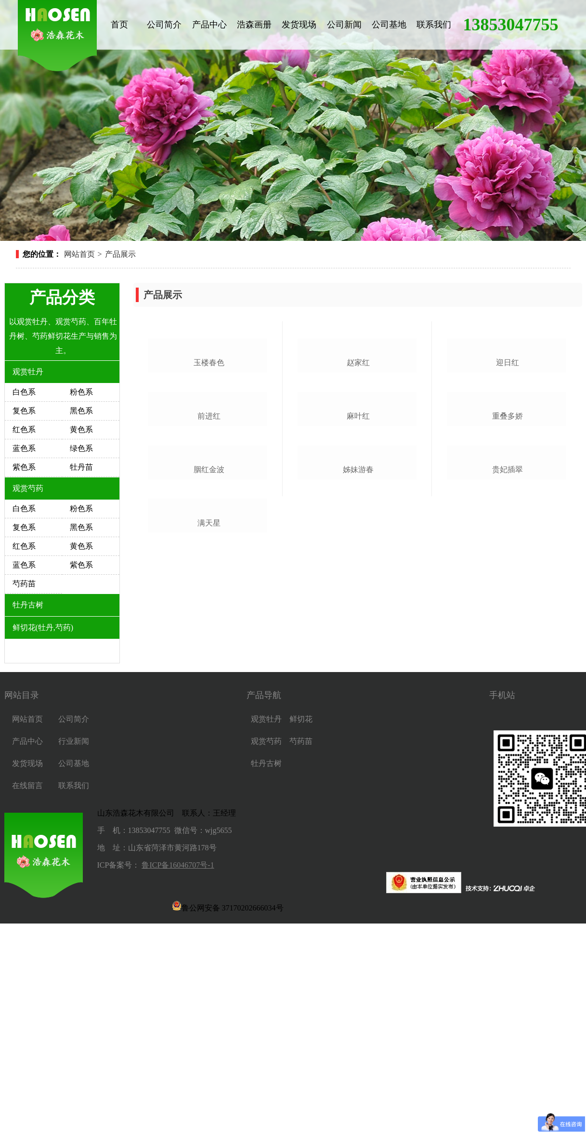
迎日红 (507, 442)
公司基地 (389, 24)
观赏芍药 (28, 488)
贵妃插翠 (507, 709)
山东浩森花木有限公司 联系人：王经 (162, 1024)
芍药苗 (24, 584)
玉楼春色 (209, 442)
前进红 (209, 576)
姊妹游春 (358, 709)
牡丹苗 (81, 467)
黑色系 (81, 411)
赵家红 (358, 442)
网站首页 (79, 254)
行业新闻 (73, 953)
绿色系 (81, 448)
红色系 (24, 429)
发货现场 (299, 24)
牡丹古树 (28, 605)
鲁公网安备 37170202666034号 (228, 1117)
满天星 (209, 842)
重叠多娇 (507, 576)
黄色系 (81, 429)
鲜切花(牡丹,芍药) (43, 627)
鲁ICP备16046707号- (176, 1076)
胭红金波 (209, 709)
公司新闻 (344, 24)
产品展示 (120, 254)
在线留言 (27, 997)
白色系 (24, 392)
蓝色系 (24, 448)
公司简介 (164, 24)
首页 (119, 24)
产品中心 (209, 24)
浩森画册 (254, 24)
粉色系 (81, 392)
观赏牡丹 (28, 372)
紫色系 (24, 467)
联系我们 (434, 24)
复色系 (24, 411)
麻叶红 (358, 576)
